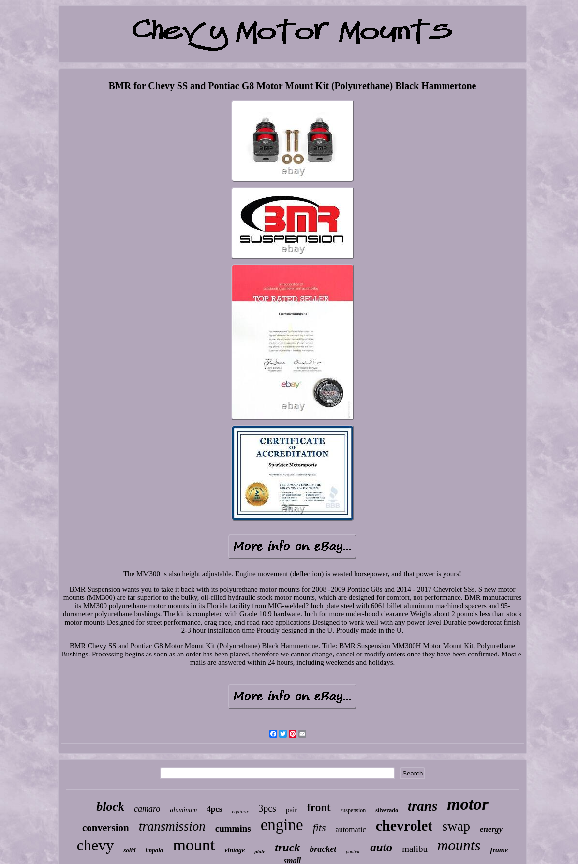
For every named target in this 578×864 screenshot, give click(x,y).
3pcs (267, 808)
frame (499, 850)
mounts (459, 845)
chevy (95, 845)
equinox (240, 811)
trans (422, 806)
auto (381, 847)
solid (129, 850)
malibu (415, 849)
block (110, 807)
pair (291, 810)
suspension (353, 810)
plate (259, 851)
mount (194, 845)
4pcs (214, 809)
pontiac (353, 851)
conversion (105, 828)
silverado (386, 810)
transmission (172, 826)
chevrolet (404, 826)
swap (456, 826)
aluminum (183, 810)
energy (491, 829)
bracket (323, 849)
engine (282, 825)
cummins (233, 828)
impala (154, 850)
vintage (234, 850)
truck (287, 847)
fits (319, 827)
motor (468, 804)
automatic (351, 829)
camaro (147, 809)
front (318, 808)
